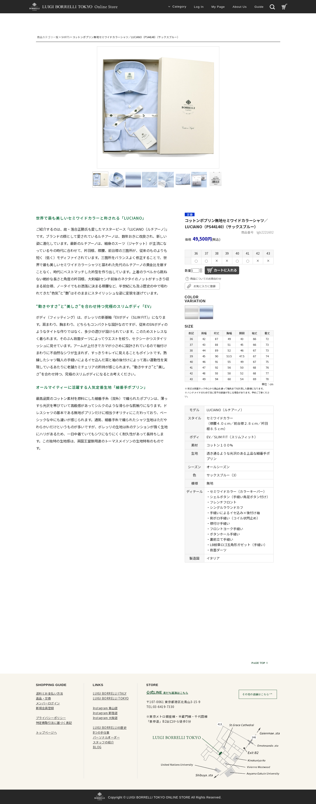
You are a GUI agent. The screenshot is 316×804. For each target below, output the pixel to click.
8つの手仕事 (102, 732)
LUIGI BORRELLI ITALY (110, 693)
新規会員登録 (45, 708)
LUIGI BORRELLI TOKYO (111, 698)
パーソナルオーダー (107, 737)
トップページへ (47, 732)
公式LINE (167, 692)
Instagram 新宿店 (105, 713)
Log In (199, 6)
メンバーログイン (49, 703)
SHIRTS (65, 37)
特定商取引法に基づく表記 (55, 722)
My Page (218, 6)
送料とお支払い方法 (50, 693)
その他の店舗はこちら (255, 694)
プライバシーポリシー (52, 718)
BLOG (97, 747)
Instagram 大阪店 (105, 718)
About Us (240, 6)
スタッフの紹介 (104, 742)
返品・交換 (44, 698)
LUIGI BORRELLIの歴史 (110, 727)
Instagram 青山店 (105, 708)
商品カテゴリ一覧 (47, 37)
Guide (259, 6)
